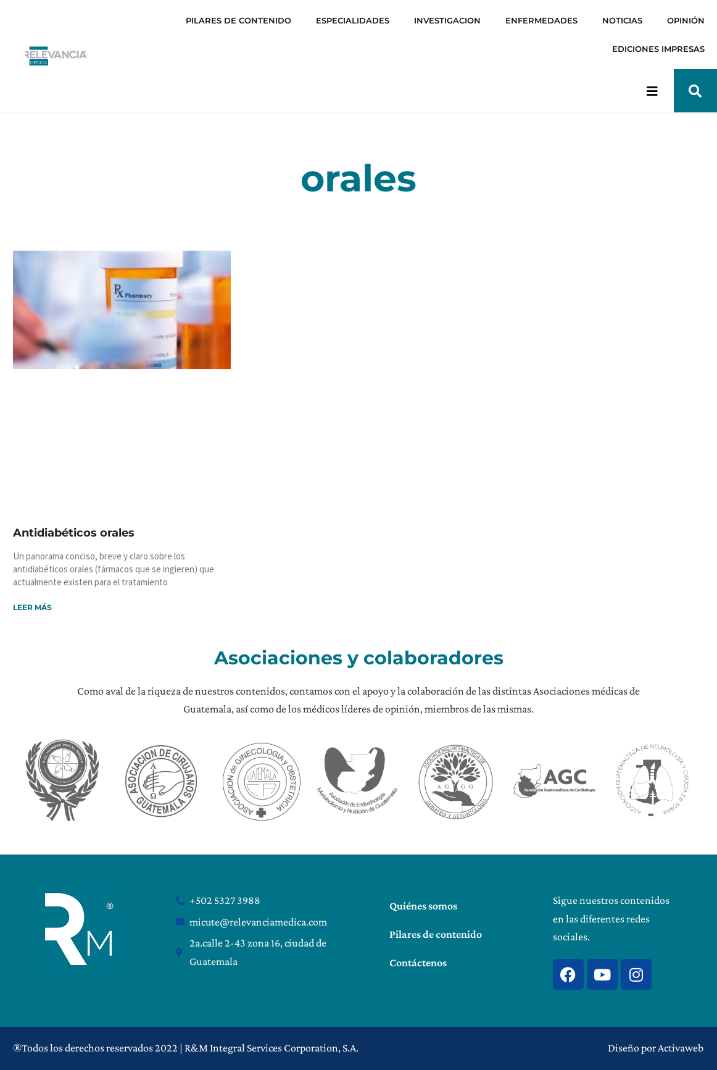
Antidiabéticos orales (74, 533)
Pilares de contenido (435, 934)
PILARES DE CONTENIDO (238, 20)
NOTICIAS (622, 20)
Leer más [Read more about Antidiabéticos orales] (32, 607)
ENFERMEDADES (541, 20)
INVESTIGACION (447, 20)
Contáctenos (418, 962)
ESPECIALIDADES (352, 20)
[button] (695, 90)
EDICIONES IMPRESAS (658, 49)
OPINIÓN (686, 20)
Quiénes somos (423, 906)
